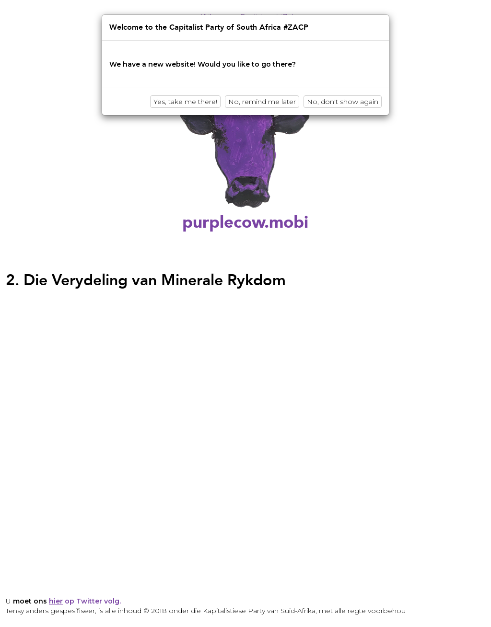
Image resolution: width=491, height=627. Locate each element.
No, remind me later (262, 101)
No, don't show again (342, 101)
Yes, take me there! (185, 101)
